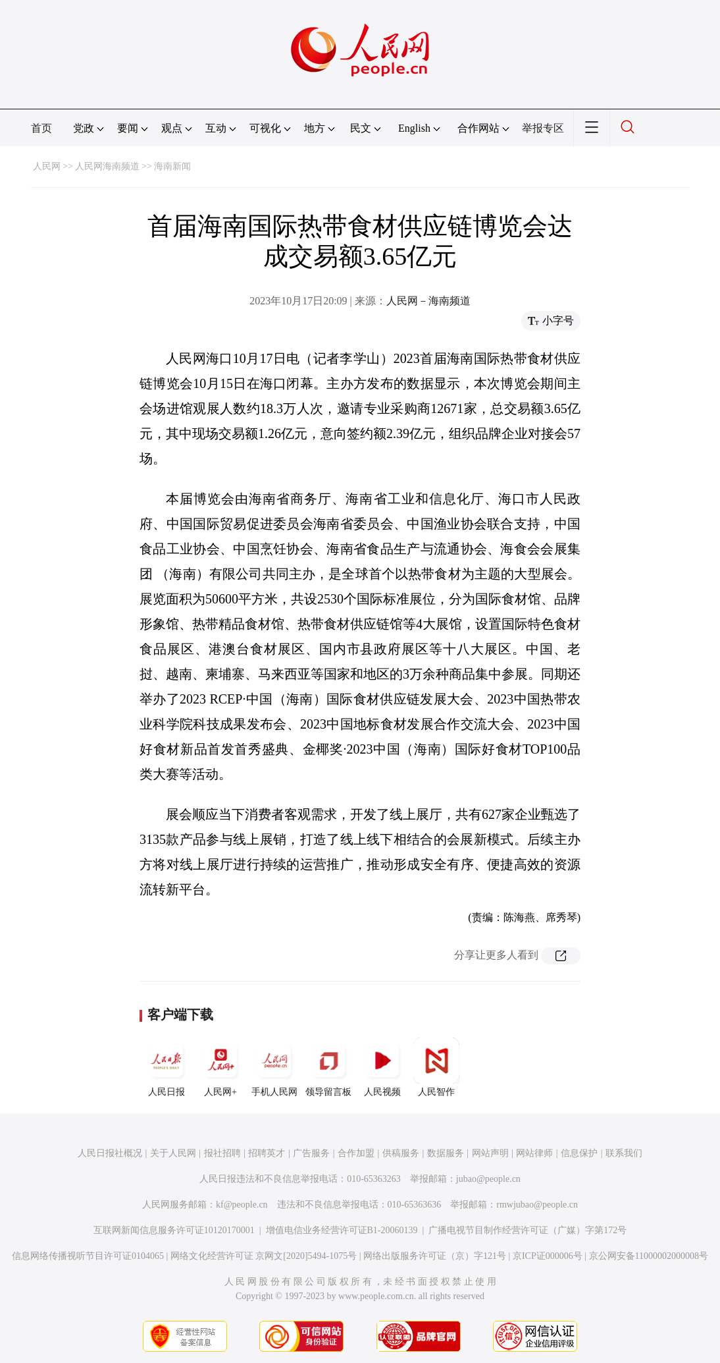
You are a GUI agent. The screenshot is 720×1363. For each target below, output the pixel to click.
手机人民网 (274, 1067)
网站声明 (490, 1153)
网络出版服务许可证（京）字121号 (434, 1256)
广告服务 (311, 1153)
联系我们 (623, 1153)
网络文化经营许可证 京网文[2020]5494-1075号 (263, 1256)
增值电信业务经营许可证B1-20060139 (342, 1230)
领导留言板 (328, 1067)
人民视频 (382, 1067)
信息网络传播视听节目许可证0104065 (88, 1256)
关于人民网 (173, 1153)
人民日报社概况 (110, 1153)
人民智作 (436, 1067)
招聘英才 (266, 1153)
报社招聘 (222, 1153)
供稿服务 (400, 1153)
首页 (41, 128)
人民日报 (166, 1067)
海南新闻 (172, 166)
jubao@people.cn (488, 1179)
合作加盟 (356, 1153)
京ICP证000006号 (547, 1256)
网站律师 (534, 1153)
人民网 (47, 166)
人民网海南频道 (107, 166)
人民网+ (220, 1067)
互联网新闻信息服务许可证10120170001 (174, 1230)
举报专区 (543, 128)
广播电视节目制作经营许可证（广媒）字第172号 (527, 1230)
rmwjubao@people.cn (537, 1205)
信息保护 (579, 1153)
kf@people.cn (242, 1205)
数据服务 (445, 1153)
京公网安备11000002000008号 (648, 1256)
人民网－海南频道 (428, 300)
